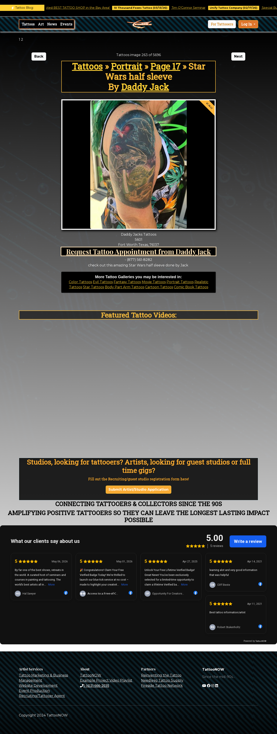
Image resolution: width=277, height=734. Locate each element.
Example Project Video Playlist (106, 680)
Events (66, 24)
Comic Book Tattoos (191, 287)
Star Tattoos (93, 287)
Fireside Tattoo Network (162, 685)
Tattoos (28, 24)
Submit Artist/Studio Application (138, 489)
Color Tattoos (80, 282)
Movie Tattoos (154, 282)
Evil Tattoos (103, 282)
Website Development (38, 685)
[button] (222, 24)
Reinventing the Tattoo (161, 675)
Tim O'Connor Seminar (193, 8)
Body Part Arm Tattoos (124, 287)
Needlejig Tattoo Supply (162, 680)
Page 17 (165, 66)
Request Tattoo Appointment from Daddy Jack (138, 251)
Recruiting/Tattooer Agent (42, 696)
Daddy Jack (145, 86)
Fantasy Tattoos (127, 282)
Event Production (34, 691)
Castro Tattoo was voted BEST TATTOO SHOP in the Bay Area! (68, 8)
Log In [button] (247, 24)
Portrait (126, 66)
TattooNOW (90, 675)
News (52, 24)
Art (41, 24)
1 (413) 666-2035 (94, 685)
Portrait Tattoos (180, 282)
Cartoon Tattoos (159, 287)
